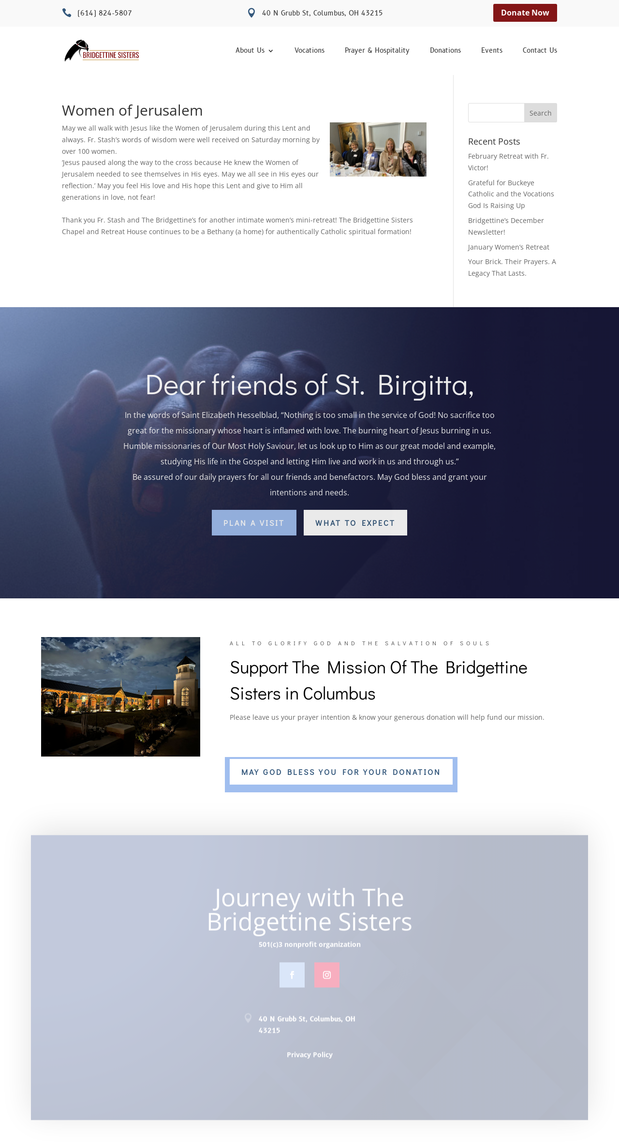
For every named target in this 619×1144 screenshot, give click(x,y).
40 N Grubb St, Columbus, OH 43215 (322, 13)
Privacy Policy (310, 1057)
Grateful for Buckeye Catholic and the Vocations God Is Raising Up (511, 194)
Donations (445, 51)
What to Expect (355, 523)
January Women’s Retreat (508, 247)
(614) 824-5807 (104, 13)
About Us (250, 51)
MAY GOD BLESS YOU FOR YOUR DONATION (341, 772)
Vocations (309, 51)
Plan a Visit (254, 523)
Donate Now (525, 12)
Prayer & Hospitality (377, 51)
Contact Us (540, 51)
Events (491, 51)
